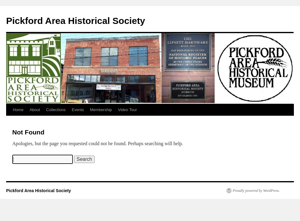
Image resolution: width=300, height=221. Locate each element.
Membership (101, 109)
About (35, 109)
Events (78, 109)
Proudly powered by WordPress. (256, 190)
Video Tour (127, 109)
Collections (56, 109)
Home (18, 109)
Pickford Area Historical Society (75, 21)
